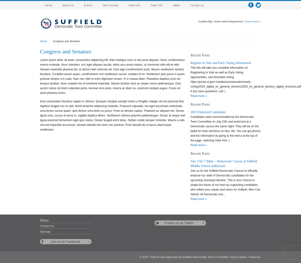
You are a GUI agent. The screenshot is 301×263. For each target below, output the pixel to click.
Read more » (198, 96)
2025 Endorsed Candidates (208, 112)
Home (48, 5)
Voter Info (134, 5)
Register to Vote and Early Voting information (220, 63)
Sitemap (45, 231)
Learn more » (253, 21)
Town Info (156, 5)
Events (88, 5)
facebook (251, 5)
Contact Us (197, 5)
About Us (68, 5)
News (176, 5)
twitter (258, 5)
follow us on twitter (180, 223)
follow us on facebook (66, 241)
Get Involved (110, 5)
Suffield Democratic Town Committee (75, 23)
